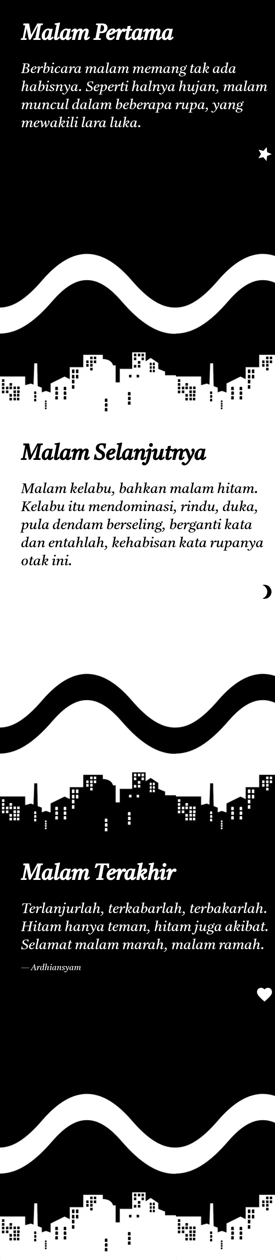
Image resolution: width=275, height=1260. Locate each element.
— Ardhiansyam (51, 968)
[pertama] (264, 994)
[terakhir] (264, 591)
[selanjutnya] (264, 153)
